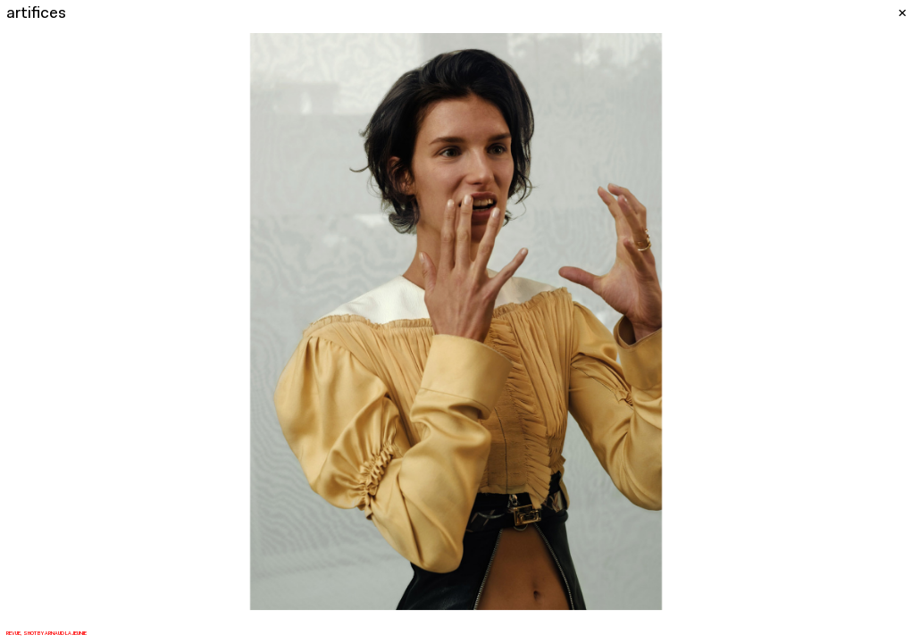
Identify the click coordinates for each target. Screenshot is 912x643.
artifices (36, 13)
